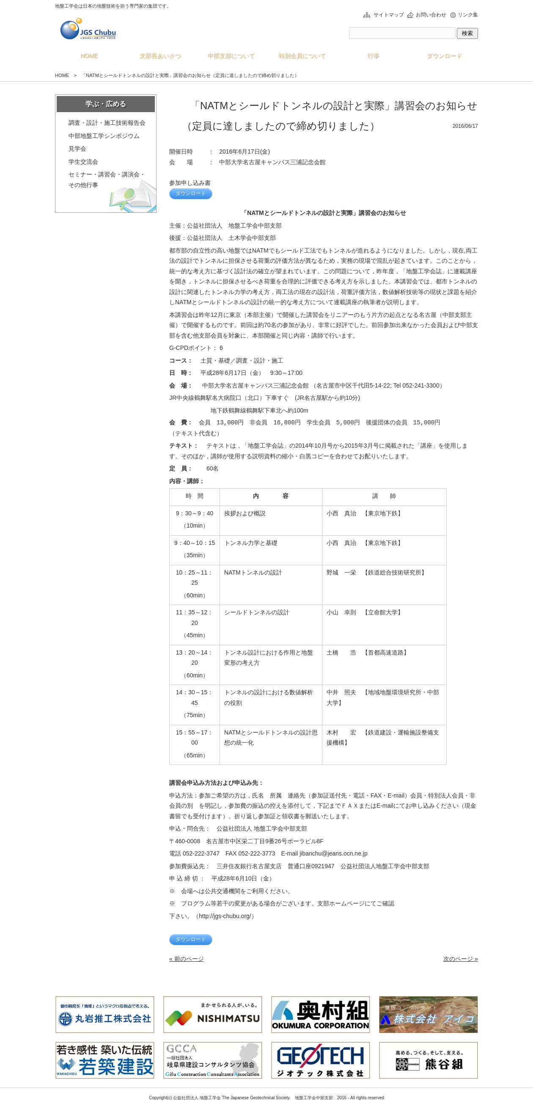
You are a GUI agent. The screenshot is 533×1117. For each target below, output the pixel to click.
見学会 (77, 148)
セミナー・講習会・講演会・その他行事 (107, 179)
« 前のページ (186, 958)
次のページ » (460, 958)
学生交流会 (83, 161)
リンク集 (468, 15)
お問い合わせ (431, 15)
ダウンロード (191, 193)
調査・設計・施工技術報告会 (107, 122)
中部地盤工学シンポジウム (104, 135)
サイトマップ (389, 15)
